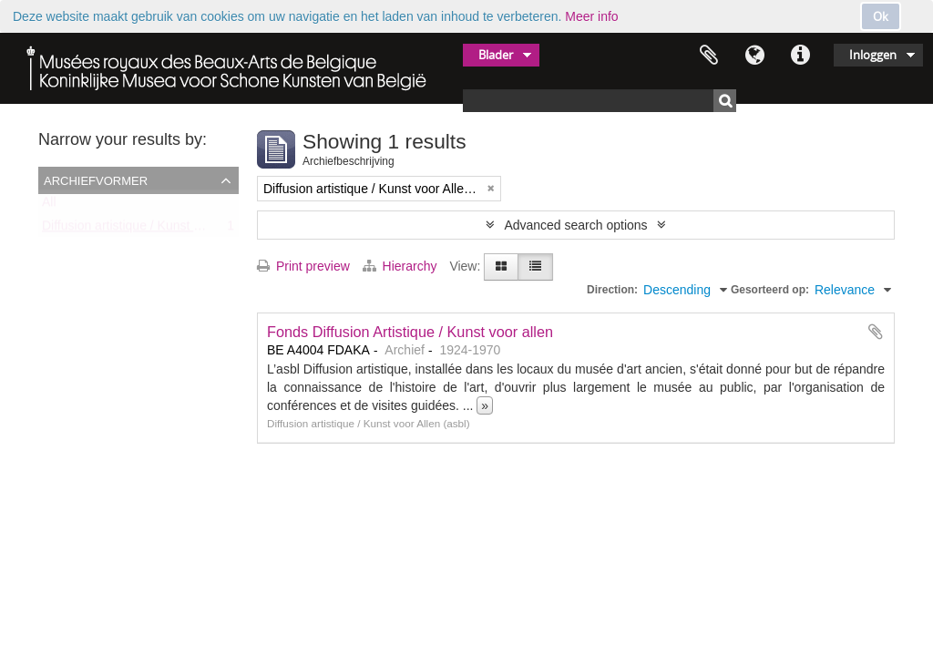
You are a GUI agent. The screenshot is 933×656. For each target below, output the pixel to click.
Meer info (591, 16)
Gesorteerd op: (770, 289)
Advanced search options (575, 225)
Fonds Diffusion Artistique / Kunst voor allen (410, 331)
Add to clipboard (875, 332)
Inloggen (873, 54)
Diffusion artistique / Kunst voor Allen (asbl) (163, 229)
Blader (495, 54)
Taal (754, 55)
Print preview (303, 266)
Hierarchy (402, 266)
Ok (880, 16)
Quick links (800, 55)
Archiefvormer (96, 179)
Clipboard (709, 55)
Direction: (612, 289)
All (49, 206)
